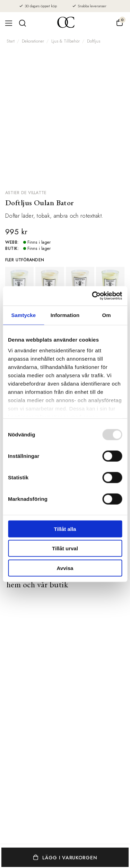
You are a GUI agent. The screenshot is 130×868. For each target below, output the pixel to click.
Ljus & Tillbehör (65, 41)
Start (11, 41)
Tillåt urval (65, 548)
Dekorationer (33, 41)
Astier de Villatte (25, 193)
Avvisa (65, 568)
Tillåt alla (65, 529)
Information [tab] (65, 315)
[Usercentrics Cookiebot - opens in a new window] (92, 295)
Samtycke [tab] (23, 315)
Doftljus (93, 41)
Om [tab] (106, 315)
